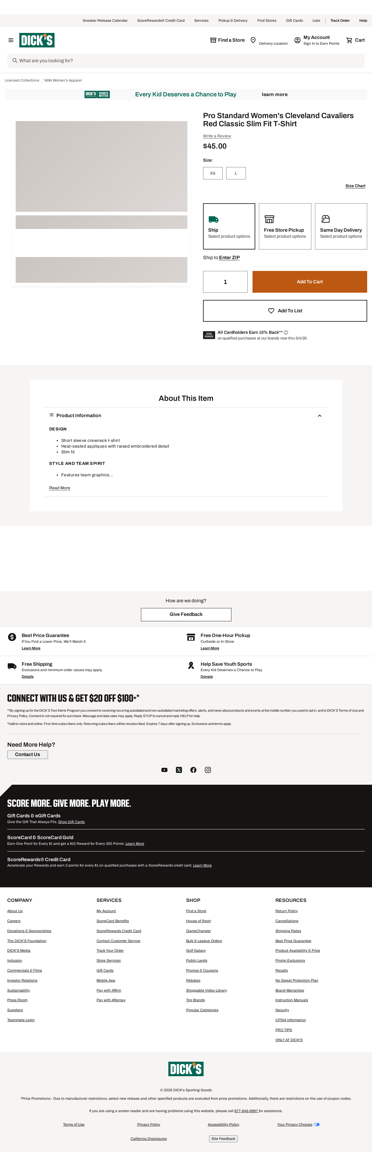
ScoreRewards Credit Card (119, 931)
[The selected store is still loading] (227, 40)
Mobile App (106, 980)
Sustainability (18, 990)
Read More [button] (59, 488)
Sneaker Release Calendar (105, 20)
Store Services (109, 960)
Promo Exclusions (290, 960)
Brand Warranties (289, 990)
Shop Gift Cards (71, 822)
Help (363, 20)
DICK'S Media (18, 950)
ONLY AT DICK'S (289, 1040)
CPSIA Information (290, 1020)
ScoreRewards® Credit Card (161, 20)
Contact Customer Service (118, 941)
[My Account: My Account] (317, 40)
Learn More (275, 94)
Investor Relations (22, 980)
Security (282, 1010)
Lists (316, 20)
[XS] (213, 173)
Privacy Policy (148, 1124)
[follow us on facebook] (193, 770)
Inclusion (14, 960)
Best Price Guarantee (293, 941)
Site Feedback (223, 1139)
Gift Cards (294, 20)
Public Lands (196, 960)
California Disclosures (149, 1139)
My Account (106, 911)
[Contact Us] (27, 754)
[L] (236, 173)
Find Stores (266, 20)
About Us (15, 911)
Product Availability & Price (297, 950)
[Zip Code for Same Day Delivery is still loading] (269, 40)
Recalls (281, 970)
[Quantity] (225, 282)
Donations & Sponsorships (29, 931)
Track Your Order (110, 950)
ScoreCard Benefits (113, 921)
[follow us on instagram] (207, 770)
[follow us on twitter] (179, 770)
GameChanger (198, 931)
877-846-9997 (246, 1111)
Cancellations (286, 921)
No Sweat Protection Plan (296, 980)
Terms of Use (73, 1124)
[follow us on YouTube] (164, 770)
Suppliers (15, 1010)
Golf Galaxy (196, 950)
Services (201, 20)
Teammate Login (21, 1020)
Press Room (17, 1000)
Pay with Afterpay (111, 1000)
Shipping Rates (288, 931)
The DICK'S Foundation (26, 941)
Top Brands (195, 1000)
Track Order (340, 20)
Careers (14, 921)
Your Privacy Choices (294, 1124)
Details (27, 676)
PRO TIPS (283, 1030)
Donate (207, 676)
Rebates (193, 980)
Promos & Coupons (202, 970)
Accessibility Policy (223, 1124)
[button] (229, 257)
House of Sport (198, 921)
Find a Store (196, 911)
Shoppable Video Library (206, 990)
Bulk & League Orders (204, 941)
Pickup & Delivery (233, 20)
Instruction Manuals (291, 1000)
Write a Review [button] (217, 136)
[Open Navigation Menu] (10, 40)
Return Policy (286, 911)
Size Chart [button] (355, 186)
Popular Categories (202, 1010)
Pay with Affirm (109, 990)
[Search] (191, 60)
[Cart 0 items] (355, 40)
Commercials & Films (24, 970)
